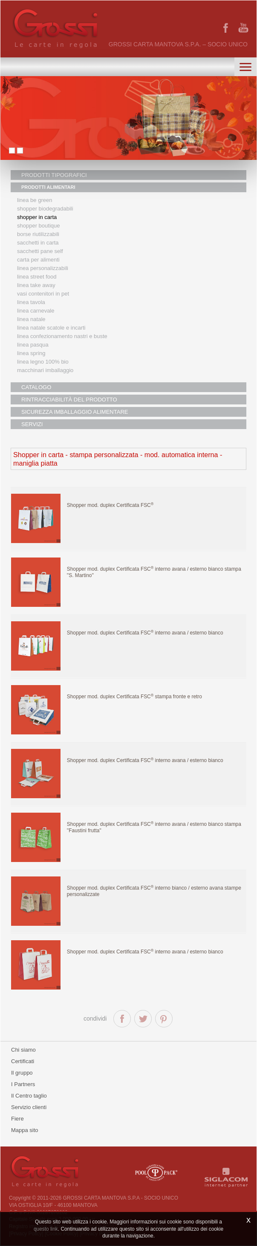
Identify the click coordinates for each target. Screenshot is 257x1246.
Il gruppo (22, 1073)
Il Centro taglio (29, 1095)
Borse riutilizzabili (38, 234)
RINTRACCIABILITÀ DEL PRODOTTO (69, 399)
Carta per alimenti (38, 259)
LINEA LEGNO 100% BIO (43, 361)
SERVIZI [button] (32, 424)
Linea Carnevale (35, 310)
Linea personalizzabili (42, 268)
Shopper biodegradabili (45, 208)
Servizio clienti (28, 1107)
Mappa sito (24, 1130)
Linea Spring (31, 353)
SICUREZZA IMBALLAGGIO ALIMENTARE (74, 412)
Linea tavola (31, 302)
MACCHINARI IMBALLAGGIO (45, 370)
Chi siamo (23, 1050)
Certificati (22, 1061)
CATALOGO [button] (36, 387)
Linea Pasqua (33, 344)
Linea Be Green (34, 200)
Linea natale (31, 319)
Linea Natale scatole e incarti (51, 327)
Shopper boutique (38, 225)
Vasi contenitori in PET (43, 293)
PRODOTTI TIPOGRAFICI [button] (54, 175)
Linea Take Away (36, 285)
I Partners (23, 1084)
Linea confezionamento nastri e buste (62, 336)
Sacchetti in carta (38, 242)
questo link (46, 1229)
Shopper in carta (37, 217)
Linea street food (37, 276)
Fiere (17, 1118)
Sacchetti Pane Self (40, 251)
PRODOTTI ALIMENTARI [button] (48, 187)
